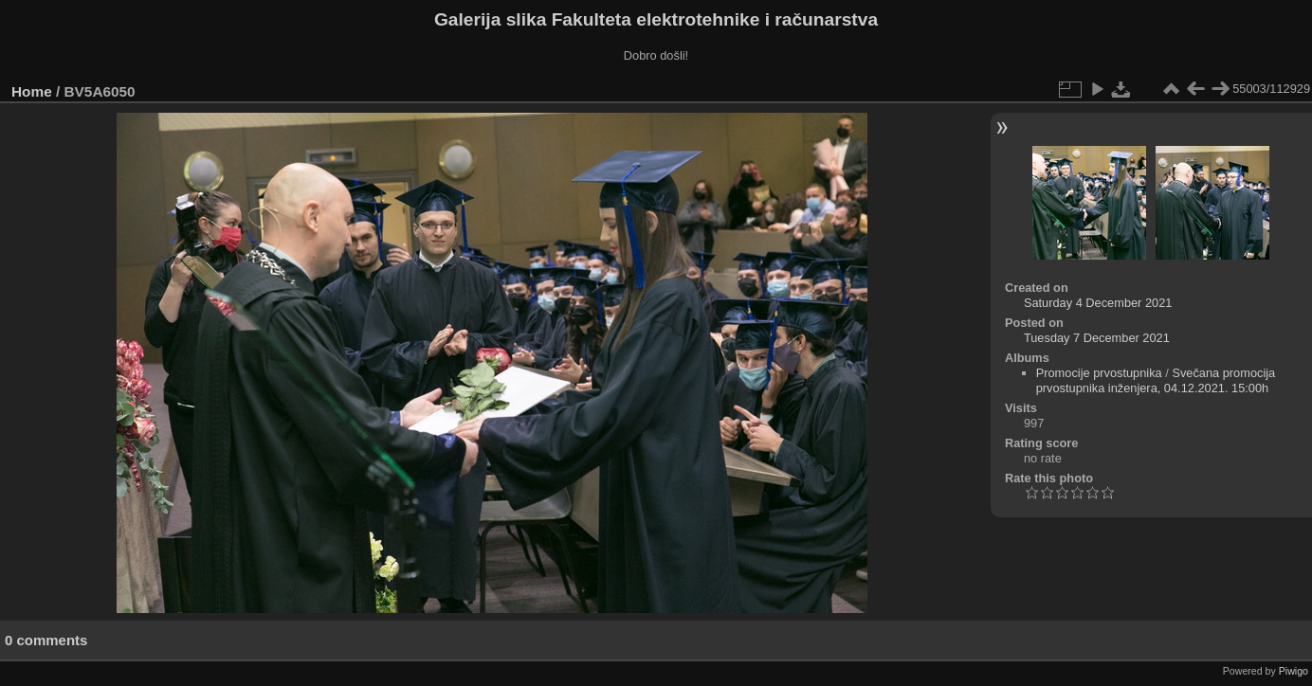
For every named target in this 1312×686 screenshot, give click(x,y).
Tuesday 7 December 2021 (1097, 338)
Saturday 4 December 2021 (1098, 303)
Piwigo (1293, 671)
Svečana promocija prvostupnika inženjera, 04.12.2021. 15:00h (1156, 380)
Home (31, 91)
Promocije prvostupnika (1099, 373)
